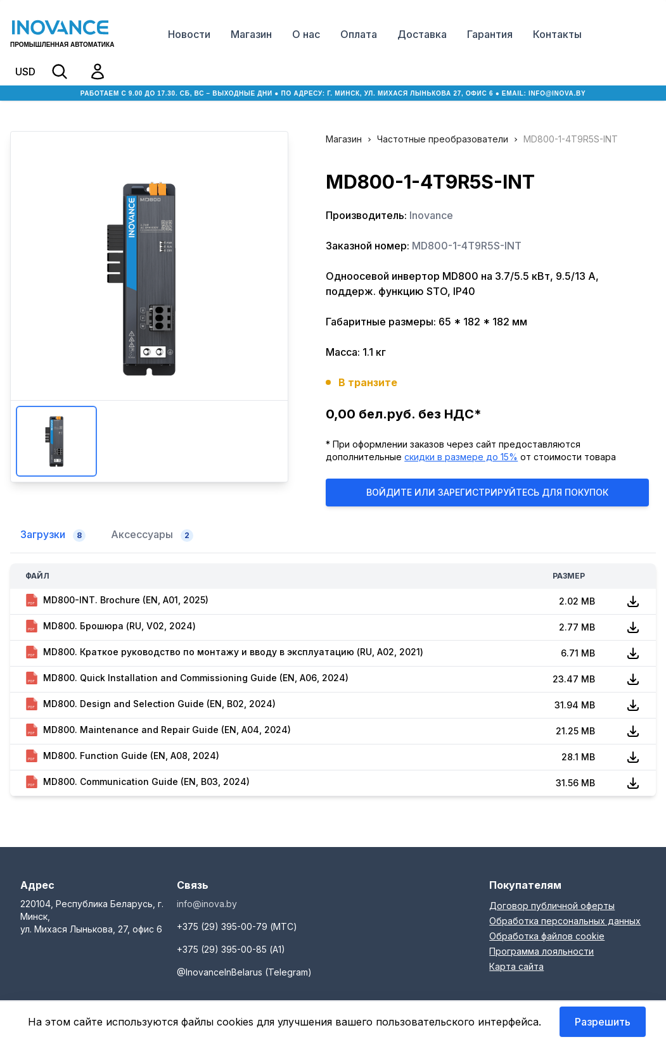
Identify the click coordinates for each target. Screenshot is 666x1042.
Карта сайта (516, 966)
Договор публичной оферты (552, 905)
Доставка (422, 34)
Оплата (358, 34)
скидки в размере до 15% (461, 456)
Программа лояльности (541, 951)
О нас (306, 34)
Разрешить (603, 1021)
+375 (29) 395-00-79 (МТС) (237, 926)
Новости (189, 34)
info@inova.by (557, 93)
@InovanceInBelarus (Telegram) (244, 972)
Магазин (251, 34)
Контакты (557, 34)
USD (25, 71)
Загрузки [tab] (53, 535)
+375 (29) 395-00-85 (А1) (231, 949)
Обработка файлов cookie (547, 936)
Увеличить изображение (149, 278)
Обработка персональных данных (565, 920)
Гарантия (490, 34)
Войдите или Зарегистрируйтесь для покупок (487, 492)
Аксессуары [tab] (152, 535)
